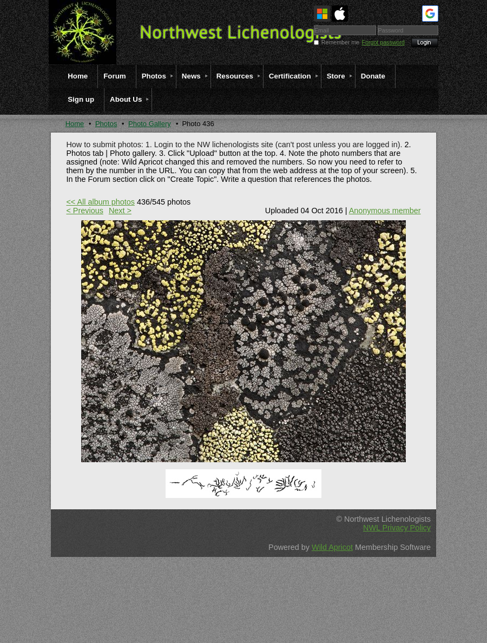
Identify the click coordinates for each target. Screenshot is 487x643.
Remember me (340, 42)
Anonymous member (385, 210)
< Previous (84, 210)
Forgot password (383, 42)
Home (74, 124)
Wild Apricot (332, 547)
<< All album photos (100, 202)
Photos (106, 124)
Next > (120, 210)
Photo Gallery (149, 124)
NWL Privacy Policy (397, 527)
